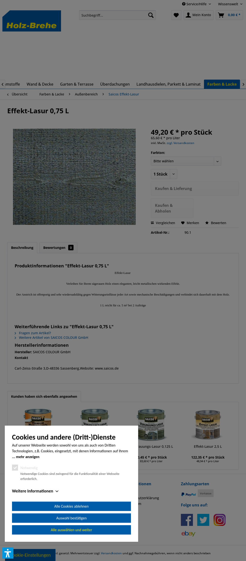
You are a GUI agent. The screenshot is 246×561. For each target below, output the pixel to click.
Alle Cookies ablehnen (71, 506)
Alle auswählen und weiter (71, 530)
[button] (7, 553)
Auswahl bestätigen (71, 518)
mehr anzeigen (27, 456)
